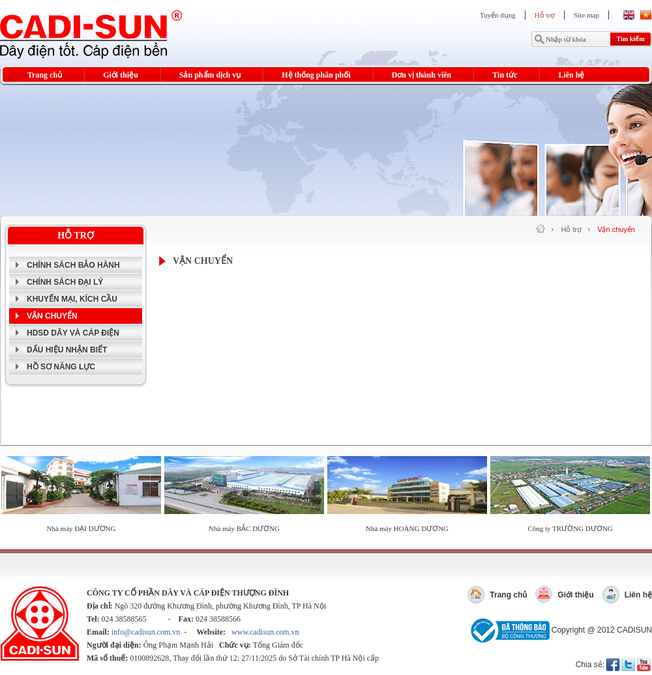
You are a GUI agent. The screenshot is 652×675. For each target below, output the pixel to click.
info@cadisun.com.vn (146, 632)
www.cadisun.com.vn (265, 632)
